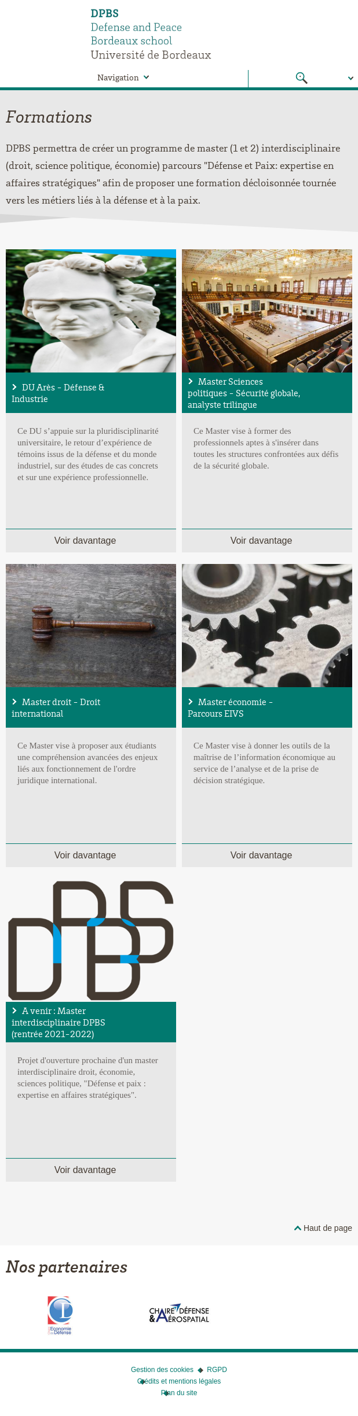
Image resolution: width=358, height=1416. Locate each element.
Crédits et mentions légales (179, 1381)
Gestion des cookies (162, 1370)
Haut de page (328, 1228)
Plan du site (179, 1393)
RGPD (217, 1370)
